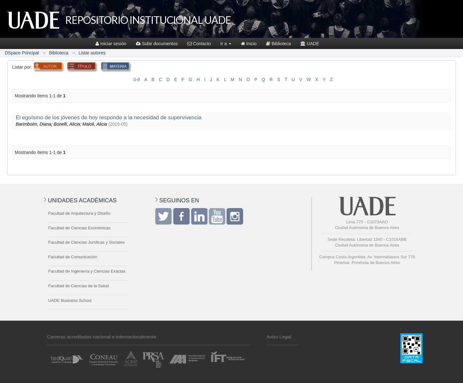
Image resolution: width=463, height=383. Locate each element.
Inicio (249, 43)
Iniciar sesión (110, 43)
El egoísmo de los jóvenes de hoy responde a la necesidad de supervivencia (109, 117)
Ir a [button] (226, 43)
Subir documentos (157, 43)
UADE (309, 43)
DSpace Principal (22, 52)
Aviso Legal (279, 336)
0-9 (136, 79)
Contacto (199, 43)
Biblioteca (278, 43)
